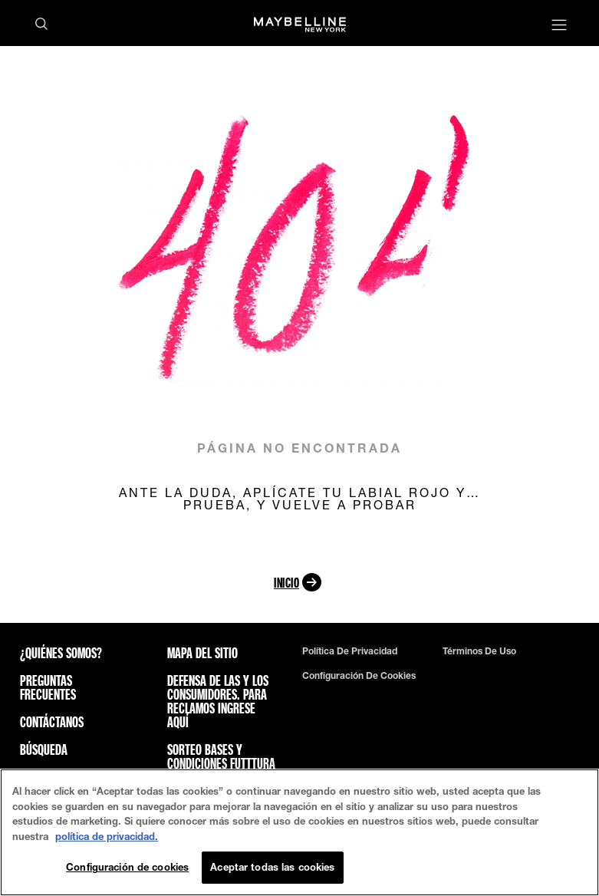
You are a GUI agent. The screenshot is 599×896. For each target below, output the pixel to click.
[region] (299, 832)
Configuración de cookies (359, 675)
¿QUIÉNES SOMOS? (61, 653)
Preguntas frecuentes (48, 687)
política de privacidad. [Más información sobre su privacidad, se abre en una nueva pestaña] (106, 836)
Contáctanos (52, 722)
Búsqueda (43, 749)
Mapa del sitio (202, 653)
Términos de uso (479, 651)
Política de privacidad (349, 651)
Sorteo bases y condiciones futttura (221, 756)
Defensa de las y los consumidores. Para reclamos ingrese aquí (217, 701)
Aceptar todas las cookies (272, 867)
